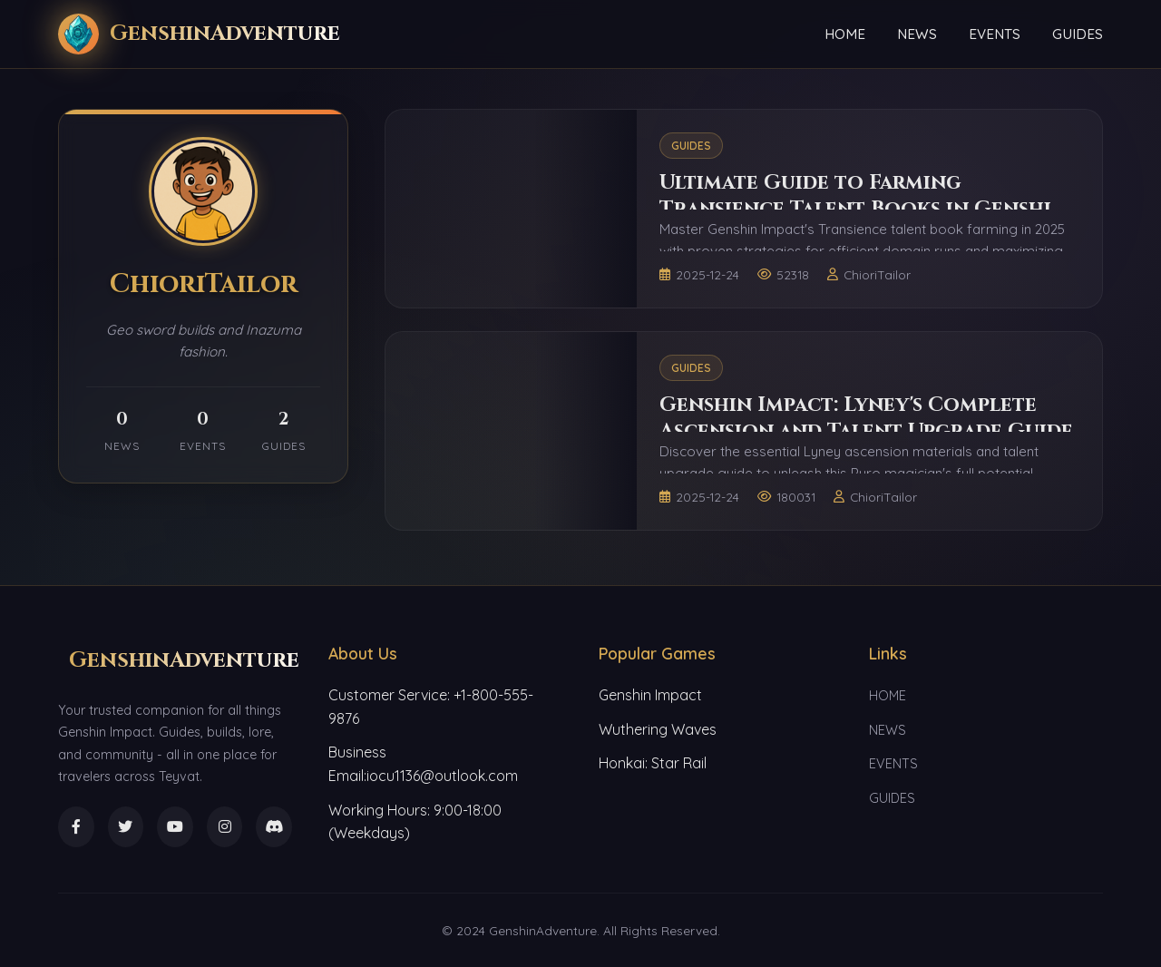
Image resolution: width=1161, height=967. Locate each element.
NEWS (917, 34)
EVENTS (994, 34)
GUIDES (1077, 34)
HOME (844, 34)
